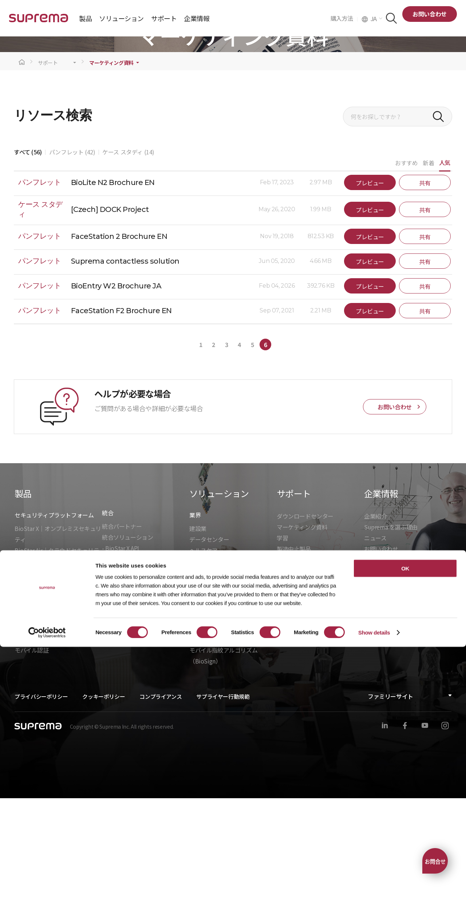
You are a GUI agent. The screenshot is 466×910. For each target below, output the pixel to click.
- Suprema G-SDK (124, 670)
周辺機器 (26, 750)
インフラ (200, 683)
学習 (282, 649)
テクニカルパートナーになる (314, 738)
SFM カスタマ (294, 749)
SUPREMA (38, 21)
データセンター (209, 651)
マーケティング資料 (111, 175)
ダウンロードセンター (305, 627)
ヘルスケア (203, 662)
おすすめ (406, 274)
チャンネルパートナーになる (314, 728)
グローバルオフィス (389, 671)
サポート (48, 175)
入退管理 (200, 729)
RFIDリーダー (32, 740)
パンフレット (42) (72, 263)
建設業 (197, 640)
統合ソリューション (127, 649)
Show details (374, 896)
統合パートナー (122, 638)
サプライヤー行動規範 (222, 808)
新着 (428, 274)
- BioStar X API (120, 659)
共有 (424, 294)
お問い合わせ (429, 13)
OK (405, 831)
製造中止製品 (294, 660)
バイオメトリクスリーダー (49, 729)
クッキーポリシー (103, 808)
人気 (444, 274)
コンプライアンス (160, 808)
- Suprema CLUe (123, 692)
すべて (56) (28, 263)
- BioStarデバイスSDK (130, 681)
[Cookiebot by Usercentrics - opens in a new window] (47, 895)
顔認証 (197, 750)
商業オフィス (206, 673)
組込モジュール (121, 713)
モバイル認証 (32, 761)
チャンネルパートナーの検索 (314, 717)
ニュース (375, 649)
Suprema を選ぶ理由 (391, 638)
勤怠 (195, 740)
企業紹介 (375, 627)
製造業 (197, 694)
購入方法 (344, 18)
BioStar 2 (27, 683)
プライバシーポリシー (41, 808)
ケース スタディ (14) (128, 263)
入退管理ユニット (37, 718)
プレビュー (370, 294)
